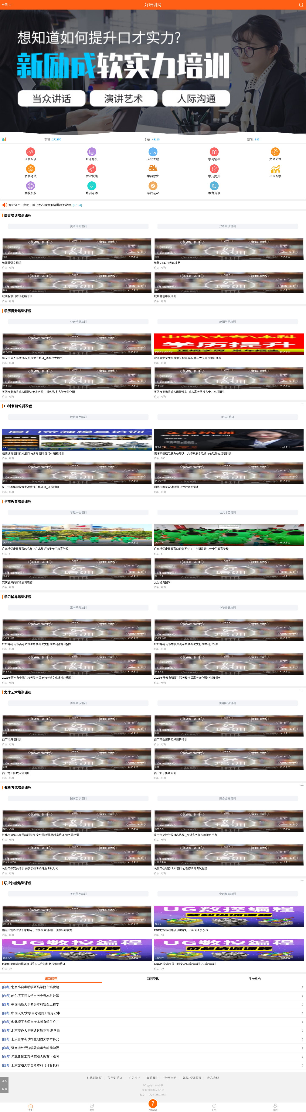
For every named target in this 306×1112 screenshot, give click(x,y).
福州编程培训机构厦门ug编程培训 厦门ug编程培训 (33, 453)
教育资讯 (214, 188)
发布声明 (213, 1078)
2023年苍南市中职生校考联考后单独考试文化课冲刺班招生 (38, 677)
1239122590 (160, 1095)
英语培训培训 (78, 226)
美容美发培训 (78, 893)
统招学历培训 (227, 321)
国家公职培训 (78, 798)
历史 (214, 1110)
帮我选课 (153, 188)
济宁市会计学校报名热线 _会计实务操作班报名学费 (185, 834)
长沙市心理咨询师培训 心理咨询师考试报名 (180, 868)
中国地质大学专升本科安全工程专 (35, 1004)
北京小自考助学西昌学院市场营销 (35, 987)
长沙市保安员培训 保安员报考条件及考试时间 (30, 868)
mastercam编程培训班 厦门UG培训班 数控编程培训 (33, 963)
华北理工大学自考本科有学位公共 (35, 1022)
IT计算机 (92, 154)
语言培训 (31, 154)
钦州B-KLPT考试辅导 (167, 262)
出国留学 (275, 171)
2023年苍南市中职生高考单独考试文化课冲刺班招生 (186, 644)
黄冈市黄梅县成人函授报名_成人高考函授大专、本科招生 (189, 391)
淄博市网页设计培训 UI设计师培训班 (176, 487)
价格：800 (159, 458)
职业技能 (92, 171)
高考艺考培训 (78, 607)
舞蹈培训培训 (227, 703)
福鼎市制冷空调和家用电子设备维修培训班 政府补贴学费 (37, 930)
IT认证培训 (227, 417)
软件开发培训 (78, 417)
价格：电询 (8, 267)
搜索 (300, 6)
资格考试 (31, 171)
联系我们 (153, 1078)
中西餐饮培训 (227, 893)
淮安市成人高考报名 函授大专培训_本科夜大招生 (32, 358)
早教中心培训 (78, 512)
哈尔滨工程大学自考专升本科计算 (35, 995)
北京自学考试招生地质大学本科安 (35, 1039)
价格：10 (159, 935)
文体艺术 (275, 154)
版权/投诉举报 (192, 1078)
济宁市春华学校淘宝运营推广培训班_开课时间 (30, 487)
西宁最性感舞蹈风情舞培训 (170, 739)
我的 (275, 1110)
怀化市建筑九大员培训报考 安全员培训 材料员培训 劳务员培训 (40, 834)
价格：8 (6, 553)
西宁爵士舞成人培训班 (16, 773)
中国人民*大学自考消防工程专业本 (35, 1013)
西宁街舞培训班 (11, 739)
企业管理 (153, 154)
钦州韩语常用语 (11, 262)
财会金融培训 (227, 798)
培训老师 (92, 188)
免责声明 (170, 1078)
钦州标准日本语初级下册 (17, 296)
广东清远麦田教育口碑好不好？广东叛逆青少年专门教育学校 (191, 548)
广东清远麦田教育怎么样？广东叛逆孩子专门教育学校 (35, 548)
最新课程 (51, 978)
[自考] (6, 987)
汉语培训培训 (227, 226)
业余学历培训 (78, 321)
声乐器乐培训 (78, 703)
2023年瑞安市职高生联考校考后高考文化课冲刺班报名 (187, 677)
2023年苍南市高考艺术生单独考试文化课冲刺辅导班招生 (37, 644)
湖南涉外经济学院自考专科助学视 (35, 1048)
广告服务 (135, 1078)
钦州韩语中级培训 (165, 296)
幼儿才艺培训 (227, 512)
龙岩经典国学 (162, 582)
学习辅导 (214, 154)
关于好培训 (115, 1078)
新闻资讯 (153, 978)
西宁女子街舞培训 (165, 773)
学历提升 (214, 171)
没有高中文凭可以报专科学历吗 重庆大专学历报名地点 (187, 358)
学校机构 (31, 188)
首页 (30, 1110)
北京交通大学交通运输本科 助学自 (35, 1030)
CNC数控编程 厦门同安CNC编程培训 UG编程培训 (185, 963)
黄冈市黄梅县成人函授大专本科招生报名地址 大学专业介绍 (38, 391)
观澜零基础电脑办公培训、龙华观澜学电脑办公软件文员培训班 (192, 453)
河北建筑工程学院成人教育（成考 (35, 1056)
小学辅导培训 (227, 607)
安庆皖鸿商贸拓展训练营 (17, 582)
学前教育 (153, 171)
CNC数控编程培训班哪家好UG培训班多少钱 (181, 930)
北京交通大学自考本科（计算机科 (35, 1065)
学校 (92, 1110)
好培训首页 (94, 1078)
